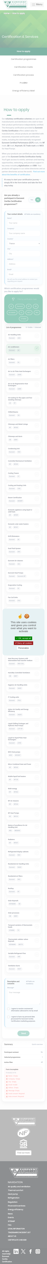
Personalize (23, 648)
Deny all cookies (23, 643)
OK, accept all (23, 638)
